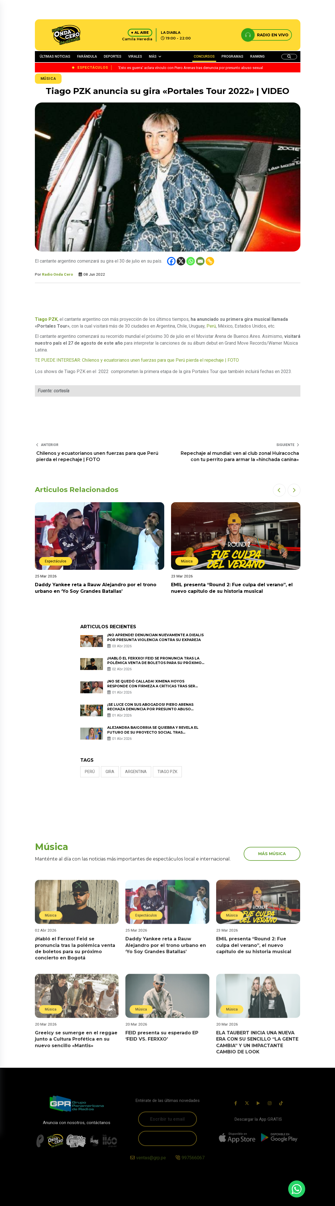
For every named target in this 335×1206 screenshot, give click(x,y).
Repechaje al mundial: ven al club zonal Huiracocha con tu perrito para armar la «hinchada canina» (240, 456)
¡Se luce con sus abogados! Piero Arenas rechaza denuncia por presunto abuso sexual (150, 709)
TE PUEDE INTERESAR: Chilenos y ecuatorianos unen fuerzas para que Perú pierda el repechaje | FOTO (137, 360)
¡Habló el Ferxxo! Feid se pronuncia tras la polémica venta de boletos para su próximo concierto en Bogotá (154, 663)
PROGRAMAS (232, 56)
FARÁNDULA (87, 56)
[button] (279, 490)
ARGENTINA (136, 771)
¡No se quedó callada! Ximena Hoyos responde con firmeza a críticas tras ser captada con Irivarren (151, 686)
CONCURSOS (204, 56)
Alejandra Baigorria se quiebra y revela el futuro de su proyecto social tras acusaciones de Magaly (153, 732)
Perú (211, 326)
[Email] (200, 261)
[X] (181, 261)
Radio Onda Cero (57, 274)
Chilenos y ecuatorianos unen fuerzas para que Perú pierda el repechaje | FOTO (97, 456)
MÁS (153, 56)
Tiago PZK (167, 771)
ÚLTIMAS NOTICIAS (55, 56)
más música (272, 853)
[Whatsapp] (190, 261)
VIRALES (135, 56)
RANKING (257, 56)
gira (110, 771)
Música (48, 78)
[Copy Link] (210, 261)
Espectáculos (55, 561)
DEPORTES (112, 56)
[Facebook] (171, 261)
